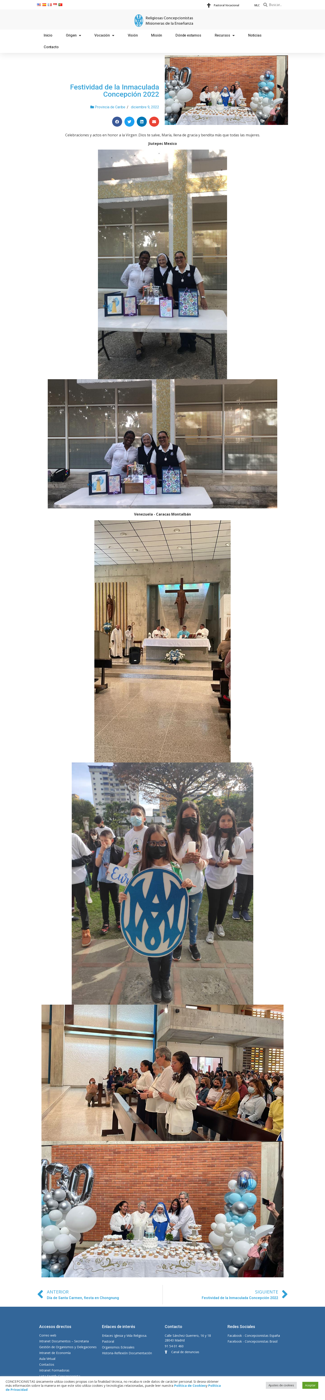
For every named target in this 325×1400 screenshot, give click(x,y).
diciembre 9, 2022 (145, 107)
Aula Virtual (47, 1358)
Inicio (48, 35)
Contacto (51, 47)
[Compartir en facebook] (117, 122)
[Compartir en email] (154, 122)
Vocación (104, 35)
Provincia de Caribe (110, 107)
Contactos (46, 1364)
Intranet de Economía (55, 1353)
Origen (73, 35)
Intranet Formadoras (54, 1370)
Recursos (225, 35)
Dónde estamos (188, 35)
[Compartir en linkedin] (142, 122)
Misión (156, 35)
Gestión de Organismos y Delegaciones (68, 1347)
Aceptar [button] (310, 1385)
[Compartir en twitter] (129, 122)
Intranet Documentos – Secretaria (64, 1341)
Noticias (254, 35)
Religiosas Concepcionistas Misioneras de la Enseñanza (169, 21)
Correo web (47, 1335)
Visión (133, 35)
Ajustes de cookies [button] (281, 1385)
